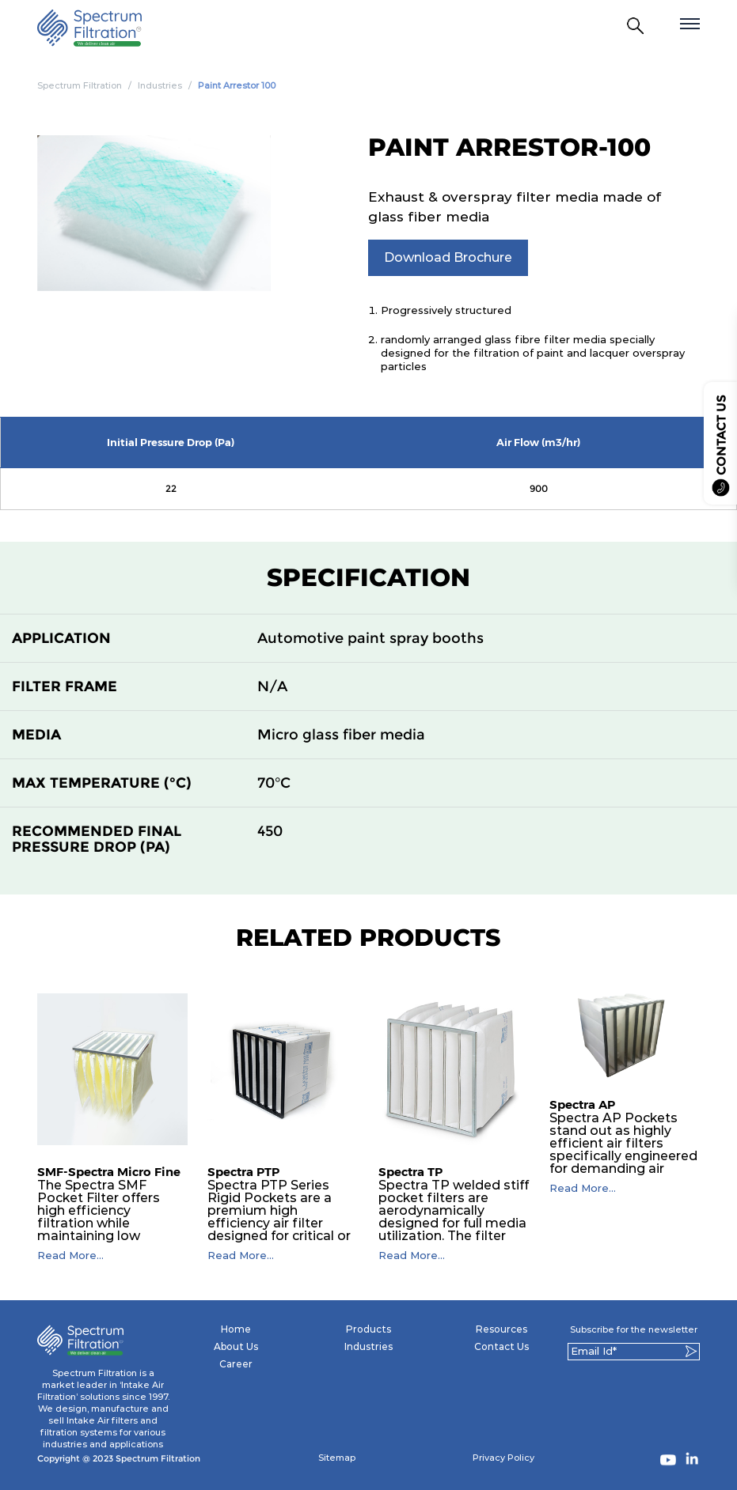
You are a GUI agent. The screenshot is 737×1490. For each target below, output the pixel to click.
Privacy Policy (503, 1457)
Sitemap (336, 1457)
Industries (160, 85)
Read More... (70, 1255)
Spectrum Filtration (79, 85)
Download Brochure (448, 257)
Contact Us (501, 1346)
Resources (501, 1329)
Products (368, 1329)
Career (236, 1364)
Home (236, 1329)
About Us (236, 1346)
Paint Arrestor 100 (236, 85)
